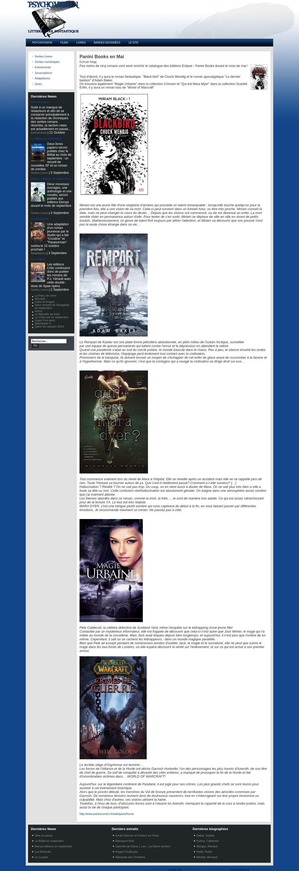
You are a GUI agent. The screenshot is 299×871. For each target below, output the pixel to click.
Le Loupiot (38, 259)
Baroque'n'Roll (125, 840)
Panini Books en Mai (102, 56)
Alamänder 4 (43, 323)
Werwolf (40, 298)
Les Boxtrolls (40, 218)
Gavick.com (175, 869)
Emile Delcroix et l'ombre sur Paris (137, 835)
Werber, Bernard (207, 857)
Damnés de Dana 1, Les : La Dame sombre (143, 846)
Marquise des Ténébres (130, 857)
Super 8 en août (45, 320)
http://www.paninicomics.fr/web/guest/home (107, 813)
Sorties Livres (39, 172)
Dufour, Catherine (208, 840)
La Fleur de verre (45, 295)
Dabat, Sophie (206, 835)
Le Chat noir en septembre (51, 317)
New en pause (40, 102)
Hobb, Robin (204, 851)
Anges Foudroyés (127, 851)
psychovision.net (239, 869)
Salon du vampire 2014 (49, 326)
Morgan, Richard (207, 846)
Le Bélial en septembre (46, 138)
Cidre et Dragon (45, 301)
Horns (38, 311)
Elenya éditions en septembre (51, 178)
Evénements (39, 132)
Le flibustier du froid (47, 314)
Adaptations (38, 253)
